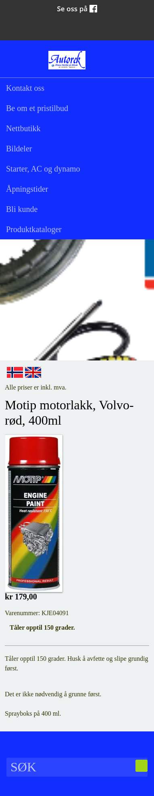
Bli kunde (21, 209)
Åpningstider (27, 188)
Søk (14, 59)
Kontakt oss (25, 88)
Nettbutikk (23, 128)
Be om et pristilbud (37, 108)
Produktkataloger (34, 229)
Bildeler (19, 148)
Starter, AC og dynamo (43, 168)
